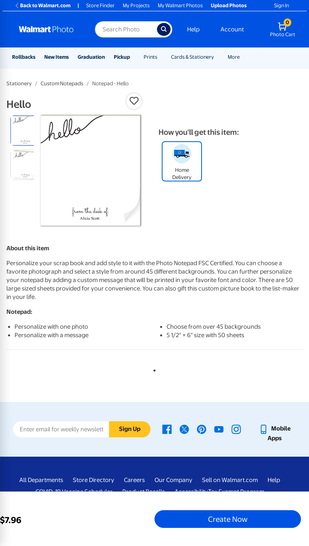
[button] (134, 101)
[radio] (25, 130)
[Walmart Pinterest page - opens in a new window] (201, 428)
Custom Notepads (62, 83)
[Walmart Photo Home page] (48, 29)
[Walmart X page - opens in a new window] (184, 428)
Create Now (227, 519)
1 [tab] (153, 369)
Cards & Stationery (192, 57)
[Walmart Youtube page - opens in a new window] (219, 428)
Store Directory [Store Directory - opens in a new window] (93, 480)
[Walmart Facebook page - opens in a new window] (167, 428)
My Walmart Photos (180, 5)
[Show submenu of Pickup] (133, 57)
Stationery (19, 83)
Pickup (122, 57)
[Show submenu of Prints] (161, 57)
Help (193, 29)
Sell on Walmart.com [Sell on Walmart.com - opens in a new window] (230, 480)
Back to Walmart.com (42, 5)
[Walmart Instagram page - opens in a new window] (236, 428)
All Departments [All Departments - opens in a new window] (41, 480)
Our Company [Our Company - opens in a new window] (173, 480)
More (234, 57)
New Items (56, 57)
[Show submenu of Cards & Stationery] (217, 57)
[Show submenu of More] (243, 57)
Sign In (281, 5)
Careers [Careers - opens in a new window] (134, 480)
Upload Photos (229, 5)
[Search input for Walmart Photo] (126, 29)
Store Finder (100, 5)
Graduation (91, 57)
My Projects (136, 5)
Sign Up (129, 429)
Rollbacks (23, 57)
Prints (150, 57)
